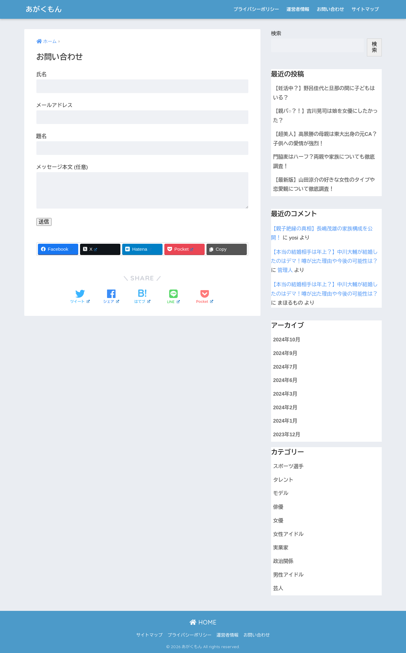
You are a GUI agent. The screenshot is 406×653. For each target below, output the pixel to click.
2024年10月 (286, 340)
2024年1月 (285, 421)
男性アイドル (288, 575)
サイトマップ (365, 9)
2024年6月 (285, 380)
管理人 (285, 270)
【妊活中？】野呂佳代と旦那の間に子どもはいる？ (324, 93)
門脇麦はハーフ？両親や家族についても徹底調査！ (324, 161)
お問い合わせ (330, 9)
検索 (276, 33)
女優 (278, 521)
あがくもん (44, 9)
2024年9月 (285, 353)
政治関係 (283, 561)
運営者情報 (298, 9)
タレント (283, 480)
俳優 (278, 507)
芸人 (278, 588)
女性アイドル (288, 534)
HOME (203, 622)
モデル (280, 493)
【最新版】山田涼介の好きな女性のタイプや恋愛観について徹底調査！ (324, 184)
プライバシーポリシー (256, 9)
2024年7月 (285, 367)
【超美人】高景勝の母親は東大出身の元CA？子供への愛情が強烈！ (325, 138)
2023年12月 (286, 434)
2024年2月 (285, 407)
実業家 (280, 548)
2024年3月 (285, 394)
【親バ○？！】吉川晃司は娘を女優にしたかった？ (325, 115)
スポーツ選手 (288, 466)
